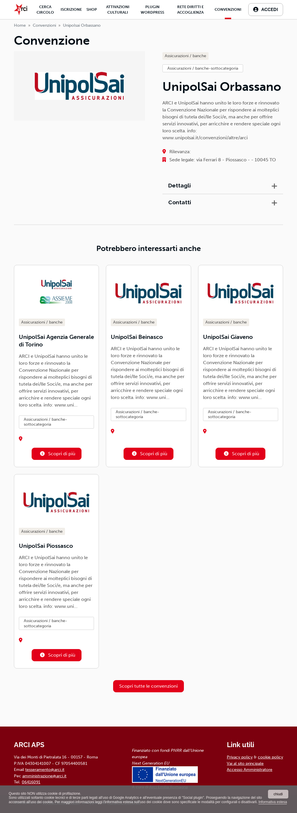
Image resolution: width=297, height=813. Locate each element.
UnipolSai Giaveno (228, 336)
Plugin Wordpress (152, 10)
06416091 (31, 782)
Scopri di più (56, 453)
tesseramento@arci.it (44, 769)
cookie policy (270, 757)
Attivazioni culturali (117, 10)
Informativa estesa (272, 802)
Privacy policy (240, 757)
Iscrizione (71, 9)
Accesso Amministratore (249, 769)
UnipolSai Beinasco (137, 336)
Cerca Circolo (45, 10)
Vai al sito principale (245, 763)
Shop (91, 9)
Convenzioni (228, 9)
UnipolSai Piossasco (46, 545)
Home (20, 25)
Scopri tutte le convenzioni (148, 686)
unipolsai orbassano (82, 25)
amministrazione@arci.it (44, 775)
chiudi (278, 794)
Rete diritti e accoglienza (190, 10)
